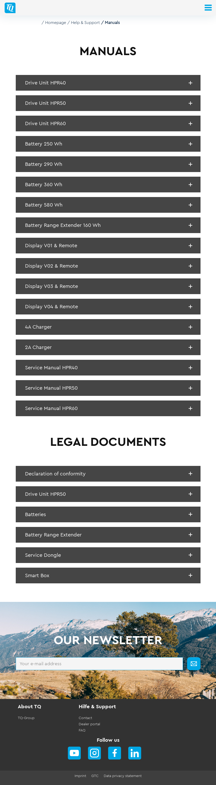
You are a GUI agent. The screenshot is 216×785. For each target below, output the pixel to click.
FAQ (82, 730)
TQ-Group (26, 718)
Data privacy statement (123, 776)
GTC (95, 776)
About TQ (29, 706)
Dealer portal (89, 724)
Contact (85, 718)
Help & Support (85, 23)
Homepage (55, 23)
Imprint (80, 776)
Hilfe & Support (97, 706)
